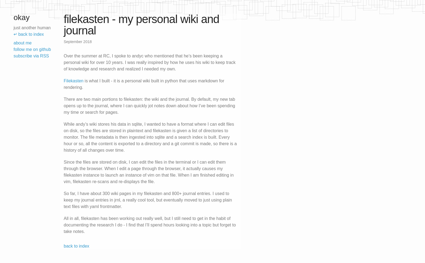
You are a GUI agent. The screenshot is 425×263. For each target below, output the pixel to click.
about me (23, 43)
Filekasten (73, 81)
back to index (76, 246)
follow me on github (32, 49)
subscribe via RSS (31, 56)
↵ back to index (29, 34)
